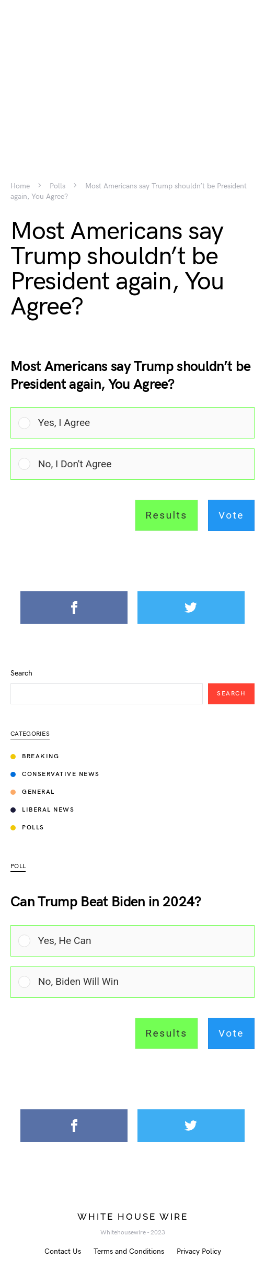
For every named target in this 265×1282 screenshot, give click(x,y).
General (32, 792)
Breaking (34, 756)
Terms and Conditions (129, 1251)
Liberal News (42, 810)
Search (21, 673)
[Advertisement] (132, 73)
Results (166, 515)
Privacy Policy (199, 1251)
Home (20, 186)
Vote (231, 515)
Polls (57, 186)
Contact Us (62, 1251)
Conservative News (55, 774)
